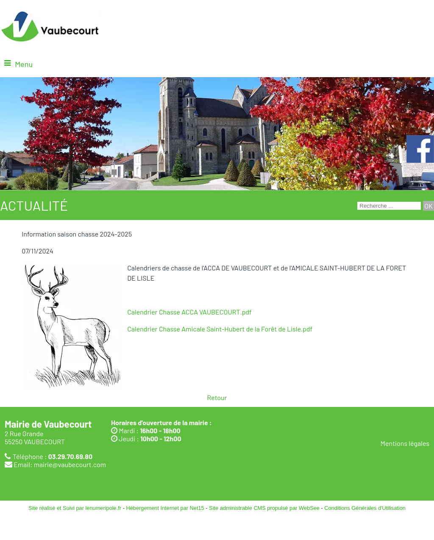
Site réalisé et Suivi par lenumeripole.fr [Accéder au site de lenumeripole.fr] (74, 508)
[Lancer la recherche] (428, 206)
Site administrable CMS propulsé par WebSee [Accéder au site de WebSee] (264, 508)
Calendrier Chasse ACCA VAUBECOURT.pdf (189, 312)
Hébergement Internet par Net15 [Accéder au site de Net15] (165, 508)
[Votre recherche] (389, 206)
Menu (24, 64)
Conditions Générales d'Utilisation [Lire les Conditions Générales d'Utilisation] (365, 508)
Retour (217, 397)
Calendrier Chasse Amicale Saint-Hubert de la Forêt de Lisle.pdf (219, 329)
